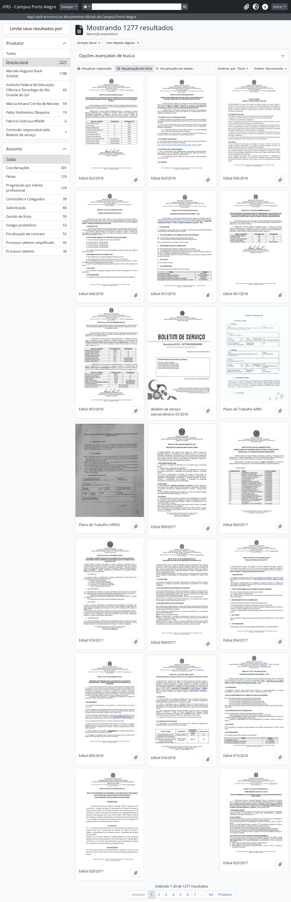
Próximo (225, 894)
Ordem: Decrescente (269, 68)
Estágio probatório (36, 226)
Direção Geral (36, 63)
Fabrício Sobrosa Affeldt (36, 122)
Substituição (36, 208)
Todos (11, 53)
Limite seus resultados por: (36, 28)
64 (211, 894)
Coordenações (36, 168)
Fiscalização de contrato (36, 234)
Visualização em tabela (174, 68)
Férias (36, 177)
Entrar (278, 7)
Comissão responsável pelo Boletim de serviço (36, 132)
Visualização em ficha (134, 68)
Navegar (67, 7)
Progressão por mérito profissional (36, 188)
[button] (246, 6)
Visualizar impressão (94, 68)
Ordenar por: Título (232, 68)
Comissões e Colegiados (36, 200)
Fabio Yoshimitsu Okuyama (36, 113)
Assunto (14, 149)
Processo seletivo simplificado (36, 243)
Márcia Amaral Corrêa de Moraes (36, 104)
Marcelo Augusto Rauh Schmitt (36, 73)
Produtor (15, 43)
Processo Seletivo (36, 252)
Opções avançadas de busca (107, 55)
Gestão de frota (36, 217)
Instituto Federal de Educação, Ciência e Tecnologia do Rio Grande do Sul (36, 89)
